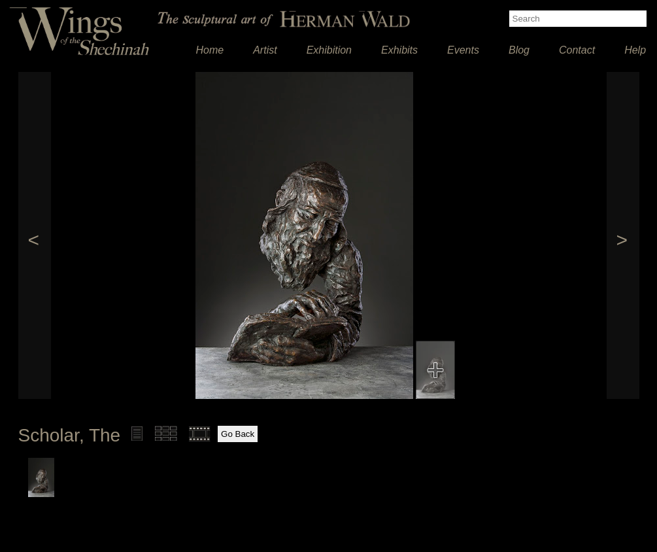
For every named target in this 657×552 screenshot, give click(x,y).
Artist (265, 50)
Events (463, 50)
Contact (577, 50)
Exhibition (329, 50)
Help (635, 50)
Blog (519, 50)
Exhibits (399, 50)
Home (210, 50)
